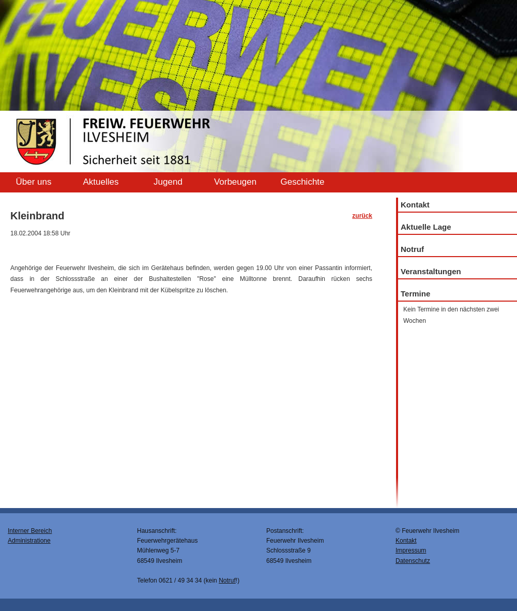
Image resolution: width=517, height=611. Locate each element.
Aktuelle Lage (426, 226)
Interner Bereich (30, 530)
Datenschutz (413, 560)
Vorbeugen (235, 182)
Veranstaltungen (431, 271)
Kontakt (415, 204)
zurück (362, 215)
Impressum (411, 550)
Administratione (29, 540)
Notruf (412, 249)
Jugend (168, 182)
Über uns (34, 182)
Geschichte (302, 182)
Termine (415, 293)
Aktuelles (101, 182)
